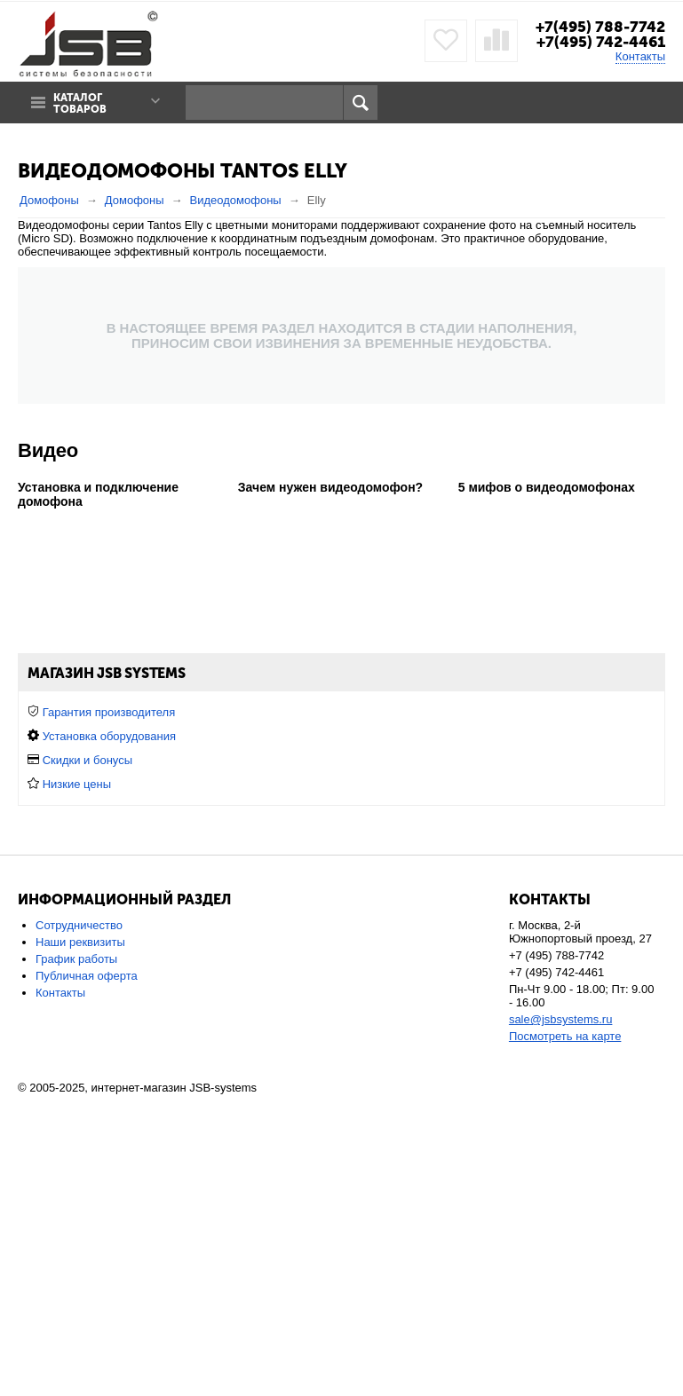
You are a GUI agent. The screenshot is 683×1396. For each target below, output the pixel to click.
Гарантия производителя (109, 1008)
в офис (461, 712)
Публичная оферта (87, 1272)
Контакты (640, 56)
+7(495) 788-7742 (600, 26)
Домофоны (49, 200)
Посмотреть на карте (565, 1332)
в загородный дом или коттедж (347, 712)
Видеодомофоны (236, 200)
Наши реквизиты (80, 1238)
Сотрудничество (79, 1221)
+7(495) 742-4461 (600, 42)
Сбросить (632, 908)
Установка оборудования (109, 1032)
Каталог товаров (80, 103)
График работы (76, 1255)
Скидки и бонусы (87, 1056)
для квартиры (214, 712)
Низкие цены (77, 1080)
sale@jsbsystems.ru (561, 1315)
